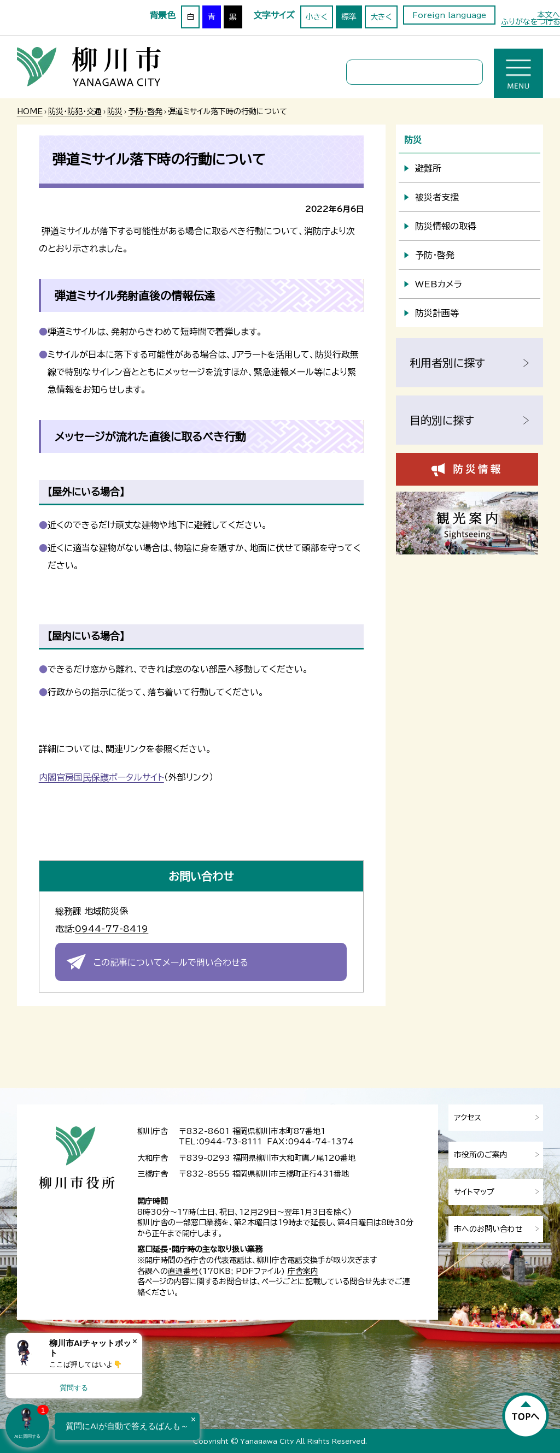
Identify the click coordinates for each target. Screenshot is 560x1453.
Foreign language (449, 15)
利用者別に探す (447, 362)
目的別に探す (442, 420)
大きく (381, 17)
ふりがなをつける (530, 22)
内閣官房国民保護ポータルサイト (101, 777)
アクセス (467, 1117)
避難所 (428, 168)
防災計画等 (437, 313)
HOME (30, 111)
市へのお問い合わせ (488, 1229)
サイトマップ (474, 1192)
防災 (114, 111)
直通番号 (183, 1271)
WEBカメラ (438, 284)
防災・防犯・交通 (75, 111)
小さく (317, 17)
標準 (349, 17)
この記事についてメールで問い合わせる (171, 962)
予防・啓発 (145, 111)
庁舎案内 (303, 1271)
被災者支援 (437, 197)
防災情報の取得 (445, 226)
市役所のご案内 (481, 1155)
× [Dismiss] (134, 1341)
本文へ (548, 15)
